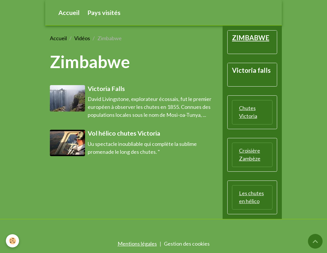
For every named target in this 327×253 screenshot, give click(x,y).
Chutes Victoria (248, 112)
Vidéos (82, 38)
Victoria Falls (106, 88)
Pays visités (104, 12)
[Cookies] (12, 240)
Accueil (68, 12)
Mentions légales (137, 243)
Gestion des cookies (187, 243)
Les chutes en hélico (251, 197)
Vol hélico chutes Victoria (124, 133)
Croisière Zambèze (249, 154)
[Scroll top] (315, 241)
